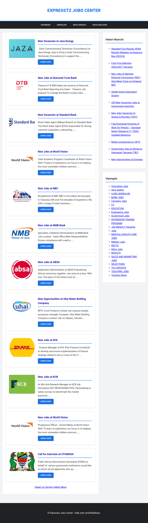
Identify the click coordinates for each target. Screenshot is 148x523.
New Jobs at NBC (48, 188)
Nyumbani (45, 25)
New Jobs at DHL (48, 340)
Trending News (119, 275)
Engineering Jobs (120, 212)
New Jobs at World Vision (53, 151)
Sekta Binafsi (79, 25)
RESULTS (116, 253)
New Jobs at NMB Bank (51, 225)
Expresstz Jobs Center (74, 10)
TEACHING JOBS (120, 271)
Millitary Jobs (118, 242)
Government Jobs (120, 216)
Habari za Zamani (44, 487)
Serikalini (62, 25)
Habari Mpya (59, 487)
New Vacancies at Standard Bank (57, 114)
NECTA (115, 245)
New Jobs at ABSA (49, 262)
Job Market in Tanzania (123, 227)
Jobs (113, 230)
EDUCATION (117, 208)
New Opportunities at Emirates (127, 159)
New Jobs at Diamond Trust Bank (57, 77)
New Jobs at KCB (48, 376)
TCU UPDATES (118, 267)
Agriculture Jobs (119, 186)
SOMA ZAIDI (45, 62)
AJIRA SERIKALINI (120, 193)
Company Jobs (119, 201)
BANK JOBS (117, 197)
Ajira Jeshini (117, 190)
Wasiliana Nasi (99, 25)
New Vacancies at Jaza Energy (56, 41)
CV (112, 204)
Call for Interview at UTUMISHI (56, 454)
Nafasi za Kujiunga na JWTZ (125, 142)
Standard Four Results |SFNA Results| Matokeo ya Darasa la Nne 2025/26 (126, 53)
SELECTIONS (118, 264)
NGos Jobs (117, 249)
